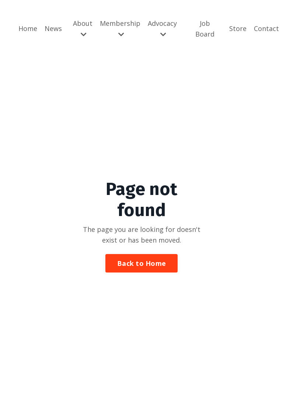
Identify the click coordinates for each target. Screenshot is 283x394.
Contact (266, 28)
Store (238, 28)
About (82, 28)
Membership (120, 28)
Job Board (204, 28)
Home (27, 28)
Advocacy (162, 28)
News (53, 28)
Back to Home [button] (141, 263)
